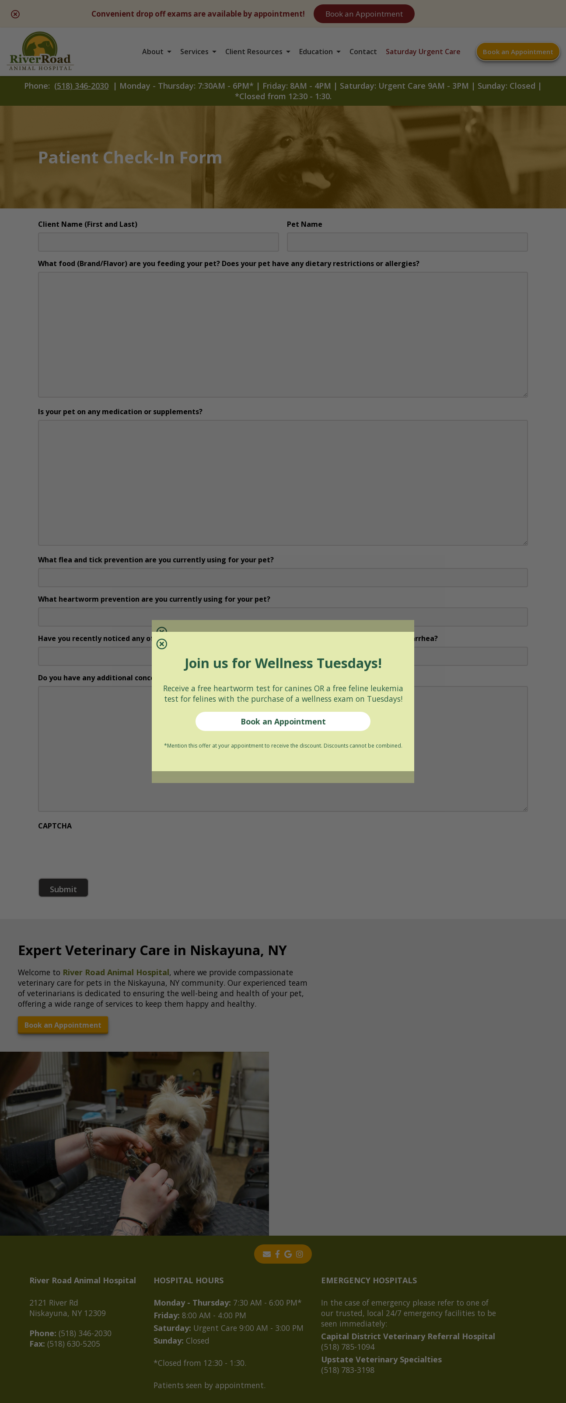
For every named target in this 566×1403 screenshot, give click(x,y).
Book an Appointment (283, 727)
